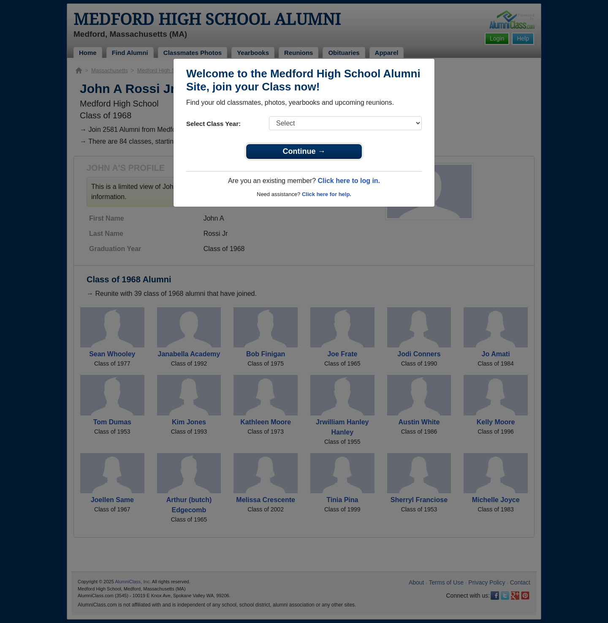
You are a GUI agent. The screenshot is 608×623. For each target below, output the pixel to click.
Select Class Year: (213, 123)
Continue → (304, 151)
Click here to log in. (349, 180)
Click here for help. (326, 194)
